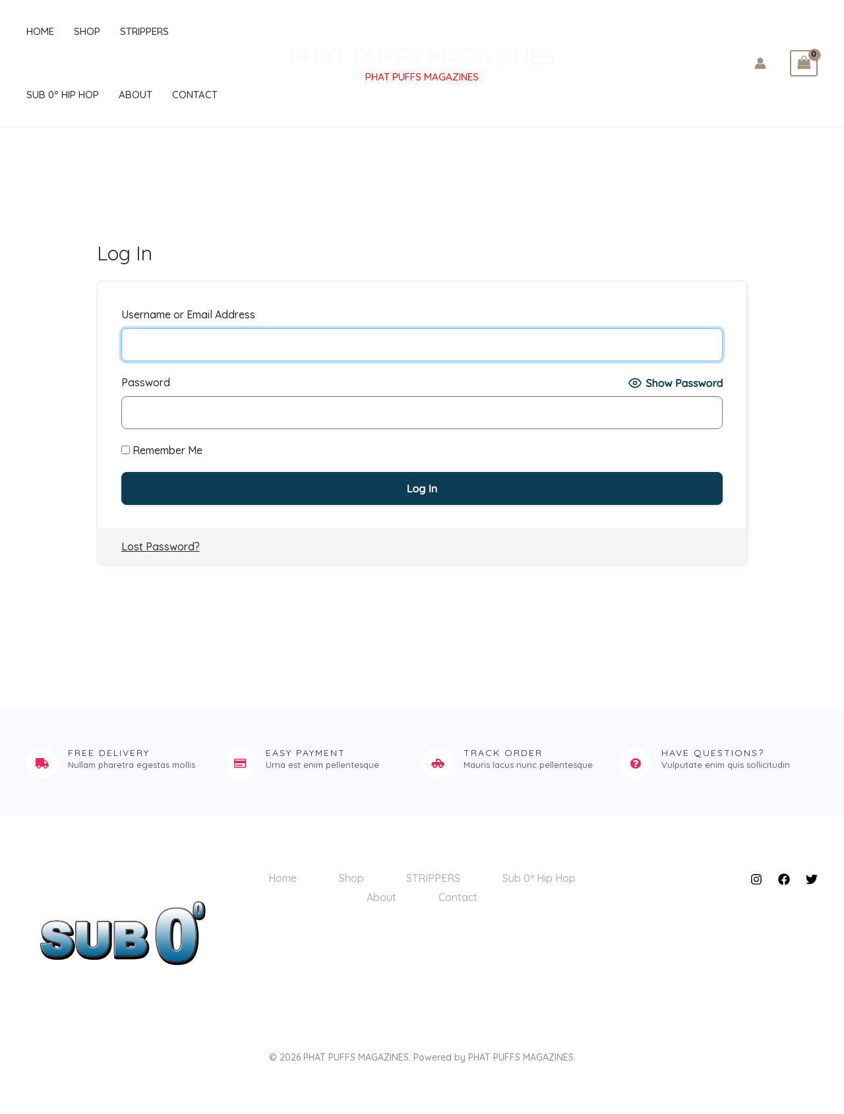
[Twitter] (812, 879)
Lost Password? (160, 546)
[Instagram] (756, 879)
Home (40, 31)
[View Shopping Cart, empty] (804, 63)
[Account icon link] (760, 63)
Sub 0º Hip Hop (62, 94)
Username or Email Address (188, 314)
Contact (195, 94)
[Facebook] (784, 879)
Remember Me (161, 450)
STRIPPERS (144, 31)
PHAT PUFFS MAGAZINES (422, 56)
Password (145, 382)
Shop (87, 31)
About (135, 94)
